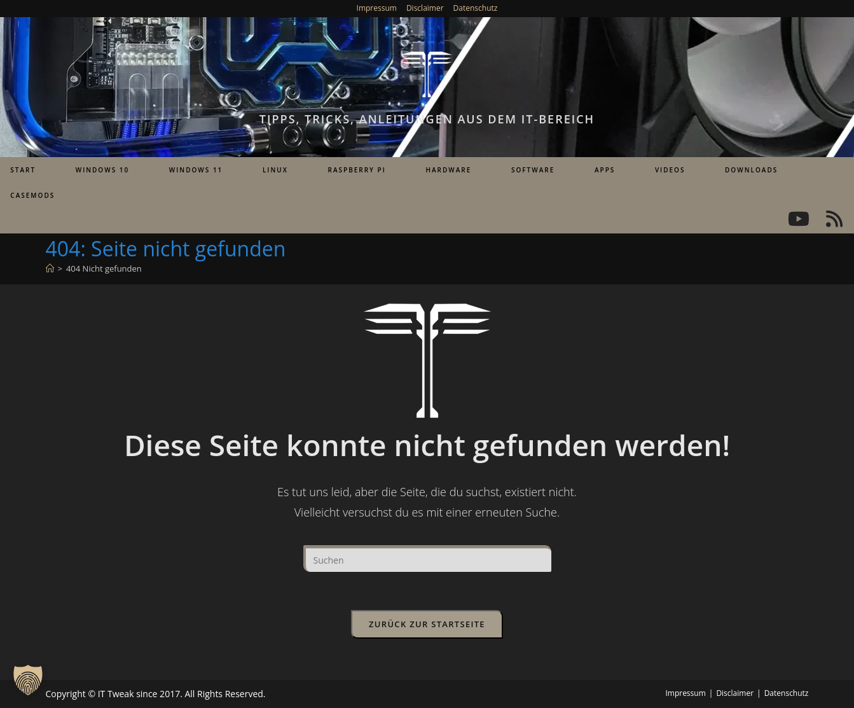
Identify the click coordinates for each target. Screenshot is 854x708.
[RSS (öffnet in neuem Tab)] (834, 218)
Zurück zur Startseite (427, 624)
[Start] (50, 268)
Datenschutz (475, 8)
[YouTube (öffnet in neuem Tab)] (799, 218)
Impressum (377, 8)
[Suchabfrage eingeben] (427, 558)
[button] (28, 680)
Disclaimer (425, 8)
